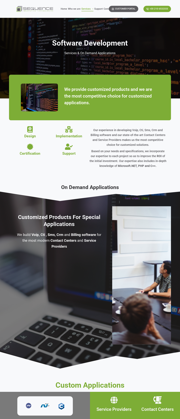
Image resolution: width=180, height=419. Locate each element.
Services (87, 9)
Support (98, 8)
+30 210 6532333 (157, 8)
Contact (108, 8)
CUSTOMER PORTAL (123, 8)
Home (64, 8)
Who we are (74, 8)
